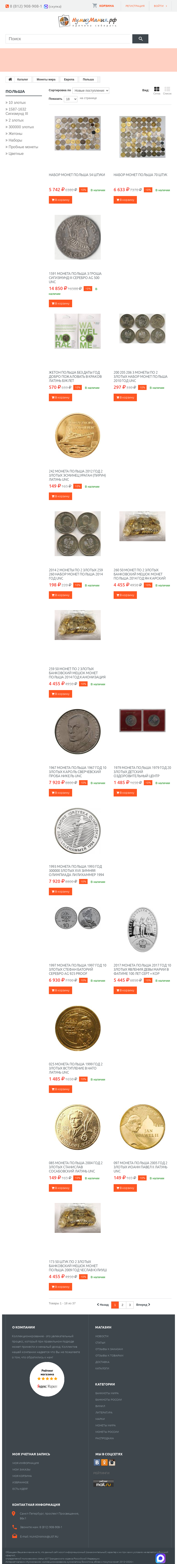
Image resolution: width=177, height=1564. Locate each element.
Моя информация (25, 1460)
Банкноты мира (107, 1391)
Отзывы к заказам (109, 1346)
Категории (105, 1382)
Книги (107, 51)
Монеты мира (105, 1423)
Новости (102, 1334)
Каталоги (102, 1366)
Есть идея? (20, 1486)
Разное (17, 63)
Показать (55, 96)
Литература (103, 1410)
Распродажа (104, 1436)
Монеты (18, 51)
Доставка (102, 1359)
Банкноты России (108, 1397)
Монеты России (107, 1429)
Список (167, 88)
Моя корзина (22, 1473)
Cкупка (45, 63)
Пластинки (138, 51)
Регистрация (135, 6)
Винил (100, 1403)
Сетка (156, 88)
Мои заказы (21, 1467)
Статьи (100, 1340)
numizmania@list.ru (44, 1534)
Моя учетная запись (31, 1452)
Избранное (20, 1480)
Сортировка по (60, 87)
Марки (80, 51)
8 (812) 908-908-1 (26, 5)
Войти (159, 6)
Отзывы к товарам (109, 1353)
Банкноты (50, 51)
